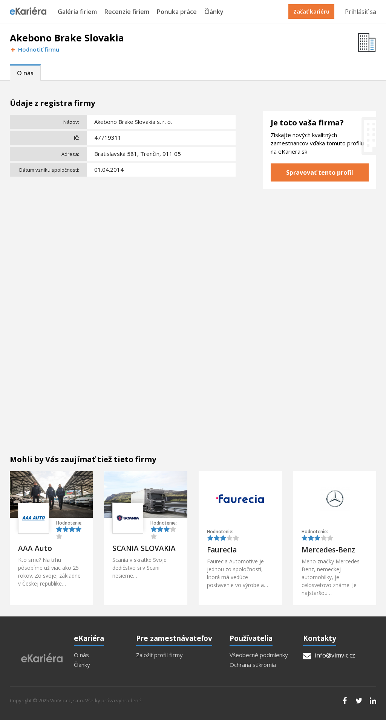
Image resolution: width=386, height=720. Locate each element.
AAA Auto (35, 548)
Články (214, 11)
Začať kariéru (311, 11)
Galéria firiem (77, 11)
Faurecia (222, 550)
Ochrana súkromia (253, 665)
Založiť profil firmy (159, 655)
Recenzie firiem (126, 11)
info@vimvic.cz (329, 655)
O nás (25, 73)
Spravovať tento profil (319, 172)
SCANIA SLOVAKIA (144, 548)
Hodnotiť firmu (34, 49)
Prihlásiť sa (360, 11)
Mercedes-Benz (328, 550)
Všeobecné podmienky (259, 655)
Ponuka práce (177, 11)
